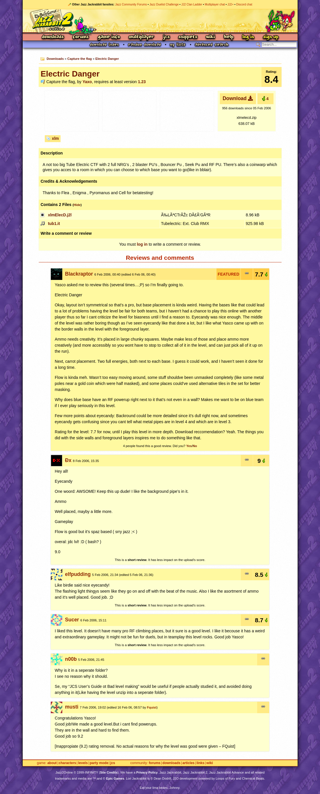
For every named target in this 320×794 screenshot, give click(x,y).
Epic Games (115, 778)
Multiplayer (141, 37)
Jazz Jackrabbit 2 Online (160, 20)
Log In (248, 37)
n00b (71, 659)
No (195, 446)
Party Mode (99, 763)
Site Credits (108, 772)
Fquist (152, 707)
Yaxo (87, 81)
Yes (189, 446)
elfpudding (78, 574)
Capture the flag (79, 58)
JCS (166, 37)
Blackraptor (79, 274)
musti (72, 707)
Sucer (72, 620)
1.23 (142, 81)
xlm (55, 138)
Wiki (210, 37)
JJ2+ (231, 4)
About (52, 763)
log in (142, 244)
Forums (81, 37)
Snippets (188, 37)
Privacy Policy (147, 772)
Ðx (68, 460)
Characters (67, 763)
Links (200, 763)
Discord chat (244, 4)
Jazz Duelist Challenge (164, 4)
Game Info (109, 37)
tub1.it (54, 223)
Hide (76, 205)
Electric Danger (107, 58)
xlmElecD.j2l (60, 215)
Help (228, 37)
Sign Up (270, 37)
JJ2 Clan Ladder (191, 4)
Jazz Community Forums (131, 4)
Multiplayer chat (215, 4)
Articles (189, 763)
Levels (83, 763)
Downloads (53, 37)
